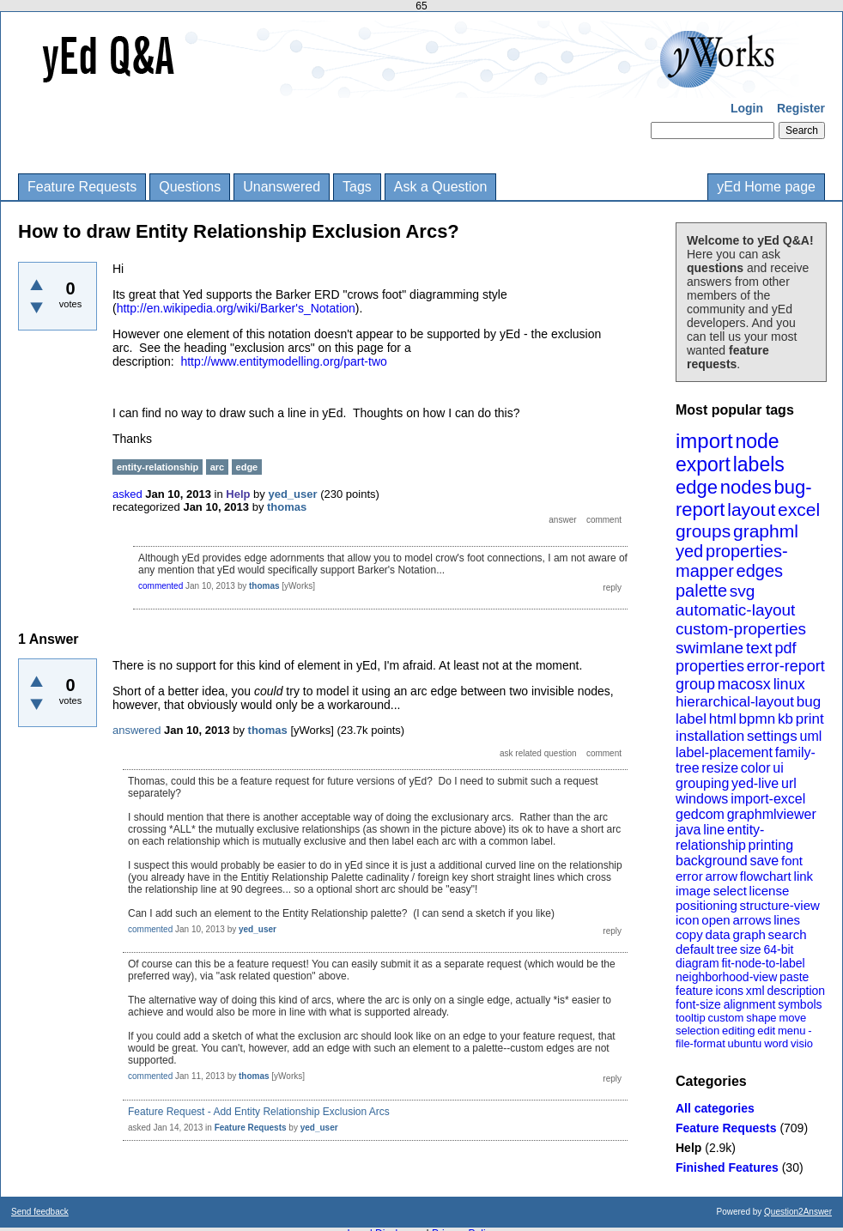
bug (809, 702)
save (764, 860)
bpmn (757, 719)
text (759, 648)
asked (127, 494)
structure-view (780, 905)
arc (217, 467)
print (810, 719)
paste (794, 977)
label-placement (724, 752)
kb (785, 719)
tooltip (691, 1017)
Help (688, 1148)
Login (747, 108)
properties (710, 666)
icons (729, 991)
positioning (706, 905)
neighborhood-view (726, 977)
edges (760, 570)
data (717, 934)
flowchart (765, 876)
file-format (700, 1043)
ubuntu (745, 1043)
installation (710, 736)
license (769, 890)
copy (689, 934)
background (712, 860)
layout (751, 509)
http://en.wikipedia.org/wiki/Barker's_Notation (236, 308)
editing (738, 1030)
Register (801, 108)
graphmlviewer (771, 814)
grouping (702, 783)
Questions (190, 186)
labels (759, 464)
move (792, 1017)
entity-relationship (720, 837)
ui (778, 768)
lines (786, 920)
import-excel (768, 798)
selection (697, 1030)
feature (694, 991)
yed (689, 551)
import (704, 440)
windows (702, 798)
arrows (751, 920)
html (723, 719)
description (796, 991)
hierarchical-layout (735, 702)
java (688, 829)
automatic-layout (735, 610)
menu (792, 1030)
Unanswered (281, 186)
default (695, 949)
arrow (721, 876)
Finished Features (727, 1167)
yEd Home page (766, 186)
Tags (357, 186)
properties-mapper (732, 561)
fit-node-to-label (762, 963)
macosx (744, 684)
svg (742, 591)
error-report (786, 666)
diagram (697, 963)
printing (771, 845)
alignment (750, 1004)
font (792, 860)
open (715, 920)
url (789, 783)
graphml (765, 531)
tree (727, 949)
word (776, 1043)
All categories (715, 1108)
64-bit (778, 949)
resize (719, 768)
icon (688, 920)
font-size (698, 1004)
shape (761, 1017)
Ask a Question (441, 186)
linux (789, 684)
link (804, 876)
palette (701, 590)
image (693, 890)
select (730, 890)
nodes (746, 487)
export (703, 464)
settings (772, 736)
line (714, 829)
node (757, 441)
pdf (785, 648)
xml (755, 991)
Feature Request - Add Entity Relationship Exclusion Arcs (259, 1112)
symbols (800, 1004)
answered (136, 730)
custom (725, 1017)
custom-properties (741, 629)
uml (810, 736)
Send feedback (40, 1211)
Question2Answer (798, 1211)
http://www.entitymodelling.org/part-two (283, 361)
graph (748, 934)
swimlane (709, 648)
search (787, 934)
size (750, 949)
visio (802, 1043)
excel (799, 509)
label (691, 719)
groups (703, 531)
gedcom (700, 814)
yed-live (755, 783)
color (756, 768)
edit (766, 1030)
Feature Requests (81, 186)
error (689, 876)
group (695, 684)
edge (697, 487)
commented (160, 586)
